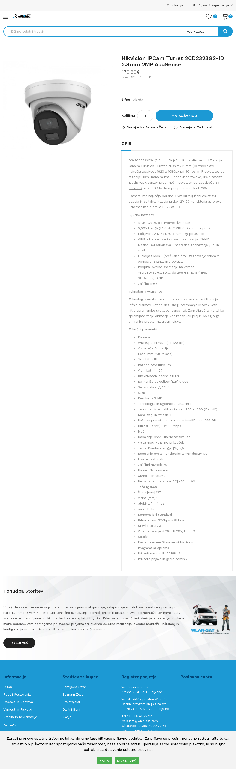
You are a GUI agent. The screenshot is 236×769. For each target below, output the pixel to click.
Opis (126, 143)
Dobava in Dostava (18, 702)
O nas (8, 687)
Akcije (66, 717)
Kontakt (9, 724)
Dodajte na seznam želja (146, 127)
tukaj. (225, 738)
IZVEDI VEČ (127, 760)
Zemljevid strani (74, 687)
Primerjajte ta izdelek (196, 127)
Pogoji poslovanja (17, 694)
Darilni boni (71, 709)
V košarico (186, 115)
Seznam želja (72, 694)
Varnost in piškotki (17, 709)
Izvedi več (19, 643)
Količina (128, 116)
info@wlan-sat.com (143, 721)
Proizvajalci (71, 702)
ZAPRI (104, 760)
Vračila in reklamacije (20, 717)
